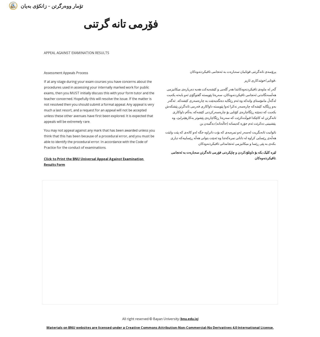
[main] (120, 23)
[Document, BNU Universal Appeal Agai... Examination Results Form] (160, 242)
